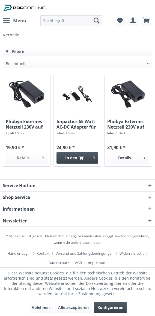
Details (30, 156)
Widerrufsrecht (132, 253)
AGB (78, 262)
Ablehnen (41, 307)
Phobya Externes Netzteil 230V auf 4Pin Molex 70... (125, 124)
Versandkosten (89, 236)
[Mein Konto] (132, 20)
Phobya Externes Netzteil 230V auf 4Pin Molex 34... (24, 124)
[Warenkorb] (146, 20)
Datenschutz (59, 262)
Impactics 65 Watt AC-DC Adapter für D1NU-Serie (76, 124)
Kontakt (43, 253)
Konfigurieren (110, 307)
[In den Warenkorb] (77, 158)
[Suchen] (96, 20)
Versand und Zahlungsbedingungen (85, 253)
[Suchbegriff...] (71, 20)
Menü (14, 20)
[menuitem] (14, 20)
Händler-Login (19, 253)
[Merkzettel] (119, 20)
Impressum (97, 262)
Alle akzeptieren (73, 307)
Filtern (15, 51)
